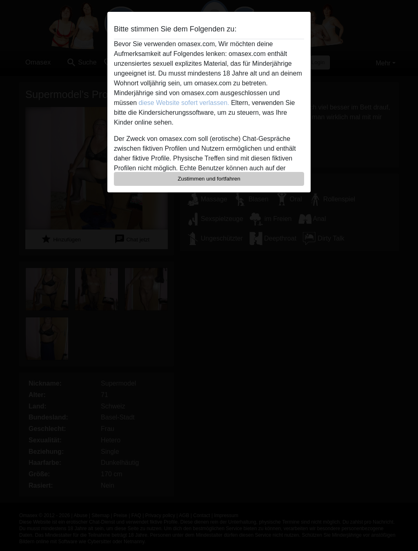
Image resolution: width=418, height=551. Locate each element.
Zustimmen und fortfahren (209, 179)
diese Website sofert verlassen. (183, 102)
